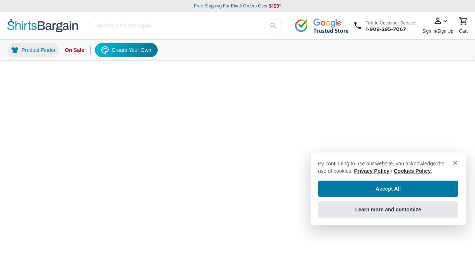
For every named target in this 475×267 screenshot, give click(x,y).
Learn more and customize (388, 209)
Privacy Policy (371, 171)
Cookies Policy (412, 171)
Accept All (388, 189)
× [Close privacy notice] (455, 163)
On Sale (74, 50)
